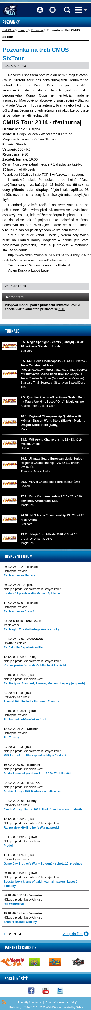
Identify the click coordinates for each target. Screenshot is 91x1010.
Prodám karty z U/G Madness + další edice (32, 791)
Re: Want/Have (14, 904)
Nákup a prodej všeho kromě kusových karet (32, 589)
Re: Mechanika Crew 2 (19, 611)
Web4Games (53, 1007)
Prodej (8, 845)
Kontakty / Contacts (29, 1002)
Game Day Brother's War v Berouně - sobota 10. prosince (43, 863)
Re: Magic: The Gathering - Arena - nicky (31, 629)
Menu (78, 10)
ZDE (61, 309)
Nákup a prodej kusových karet (23, 679)
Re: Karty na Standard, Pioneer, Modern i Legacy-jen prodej (44, 683)
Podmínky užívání (19, 1007)
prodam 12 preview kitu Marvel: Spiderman (33, 593)
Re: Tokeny (11, 737)
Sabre (79, 1007)
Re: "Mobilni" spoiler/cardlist (23, 647)
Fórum (52, 6)
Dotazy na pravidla (15, 571)
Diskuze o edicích (15, 643)
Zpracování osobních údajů (61, 1002)
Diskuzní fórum (18, 556)
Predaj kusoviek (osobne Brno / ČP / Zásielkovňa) (38, 773)
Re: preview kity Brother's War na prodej (31, 827)
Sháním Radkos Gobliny (20, 922)
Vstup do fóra (73, 934)
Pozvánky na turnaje (17, 697)
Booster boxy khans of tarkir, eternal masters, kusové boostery (40, 884)
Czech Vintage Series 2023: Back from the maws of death (43, 809)
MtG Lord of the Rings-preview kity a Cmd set (35, 755)
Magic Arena (12, 625)
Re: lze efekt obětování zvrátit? (25, 719)
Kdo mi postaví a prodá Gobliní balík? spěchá (35, 665)
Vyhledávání (67, 10)
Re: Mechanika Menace (19, 575)
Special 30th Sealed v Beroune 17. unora (31, 701)
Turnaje (12, 331)
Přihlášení (40, 6)
